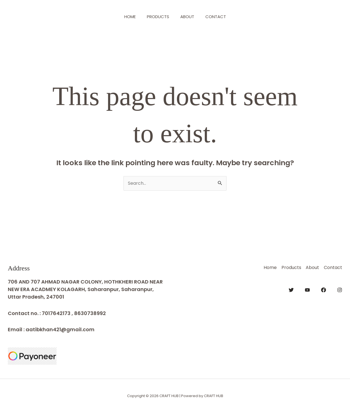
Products (156, 17)
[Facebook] (323, 289)
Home (126, 17)
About (189, 17)
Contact (220, 17)
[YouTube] (307, 289)
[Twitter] (291, 289)
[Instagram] (339, 289)
